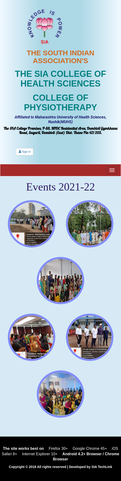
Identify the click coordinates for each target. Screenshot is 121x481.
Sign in (25, 151)
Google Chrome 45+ (90, 448)
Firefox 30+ (58, 448)
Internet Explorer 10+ (40, 454)
